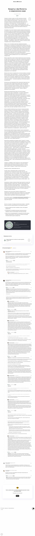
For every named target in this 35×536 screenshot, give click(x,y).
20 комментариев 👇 (7, 247)
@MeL (7, 477)
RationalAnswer (17, 1)
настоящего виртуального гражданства (21, 197)
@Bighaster (9, 333)
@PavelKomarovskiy (9, 261)
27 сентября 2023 (11, 260)
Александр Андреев (12, 301)
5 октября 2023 (12, 410)
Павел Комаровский (8, 251)
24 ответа (7, 241)
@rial (8, 273)
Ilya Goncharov (7, 470)
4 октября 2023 (10, 287)
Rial (7, 260)
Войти (33, 509)
